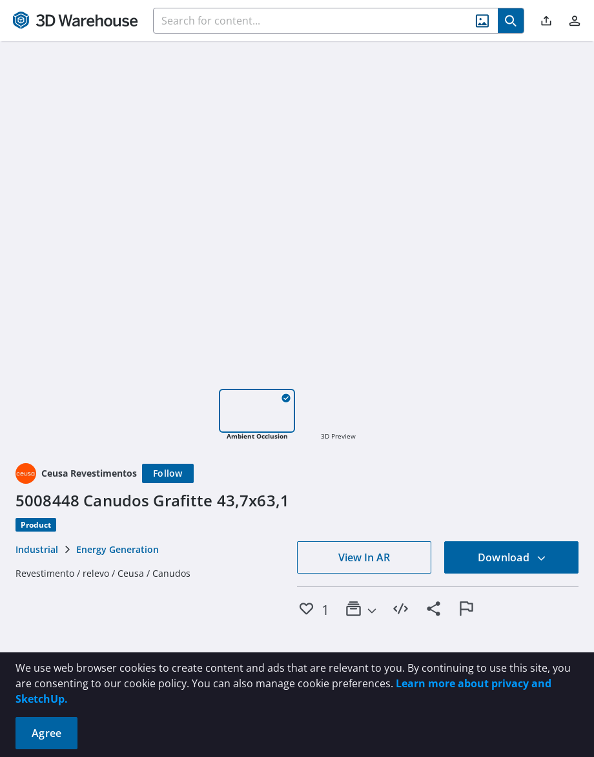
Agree (46, 733)
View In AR (364, 557)
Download (512, 557)
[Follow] (168, 473)
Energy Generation (117, 549)
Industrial (36, 549)
